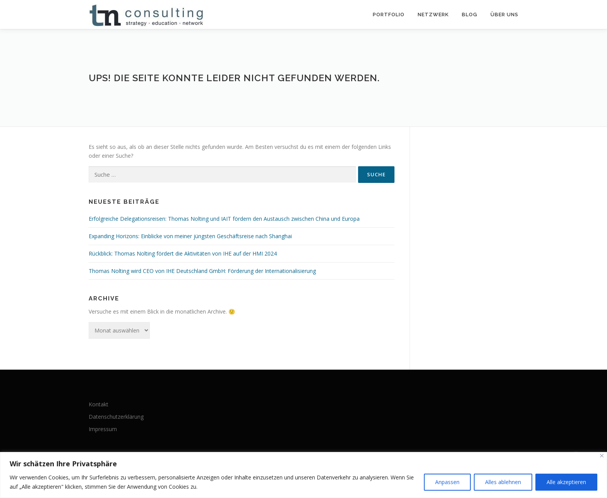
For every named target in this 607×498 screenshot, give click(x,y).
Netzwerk (433, 14)
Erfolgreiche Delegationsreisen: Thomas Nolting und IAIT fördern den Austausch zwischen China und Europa (224, 218)
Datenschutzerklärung (116, 416)
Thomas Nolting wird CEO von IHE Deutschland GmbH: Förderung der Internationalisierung (202, 271)
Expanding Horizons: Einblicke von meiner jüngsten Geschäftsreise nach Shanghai (190, 236)
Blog (469, 14)
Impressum (103, 429)
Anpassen (447, 482)
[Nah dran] (602, 455)
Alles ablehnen (503, 482)
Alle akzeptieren (566, 482)
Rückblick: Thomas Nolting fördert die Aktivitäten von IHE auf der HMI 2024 (183, 253)
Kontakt (98, 404)
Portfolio (389, 14)
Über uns (504, 14)
